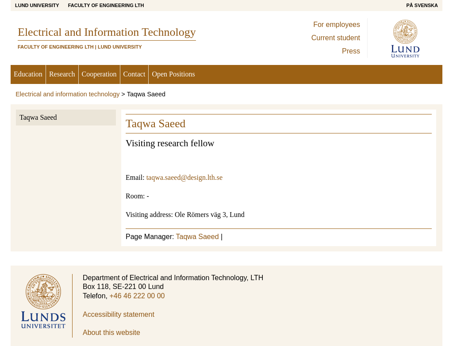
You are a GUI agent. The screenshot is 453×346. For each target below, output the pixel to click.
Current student (335, 38)
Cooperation (99, 74)
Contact (134, 74)
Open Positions (173, 74)
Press (351, 51)
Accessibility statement (118, 314)
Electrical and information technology (67, 94)
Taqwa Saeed (38, 117)
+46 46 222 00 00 (137, 296)
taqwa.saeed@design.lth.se (184, 177)
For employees (336, 24)
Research (62, 74)
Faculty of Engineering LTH (106, 5)
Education (28, 74)
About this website (111, 332)
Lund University (37, 5)
